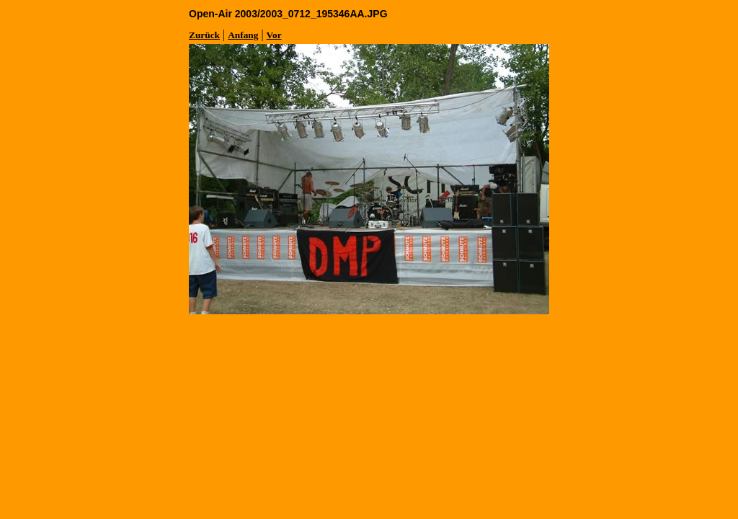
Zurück (204, 35)
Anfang (243, 35)
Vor (274, 35)
